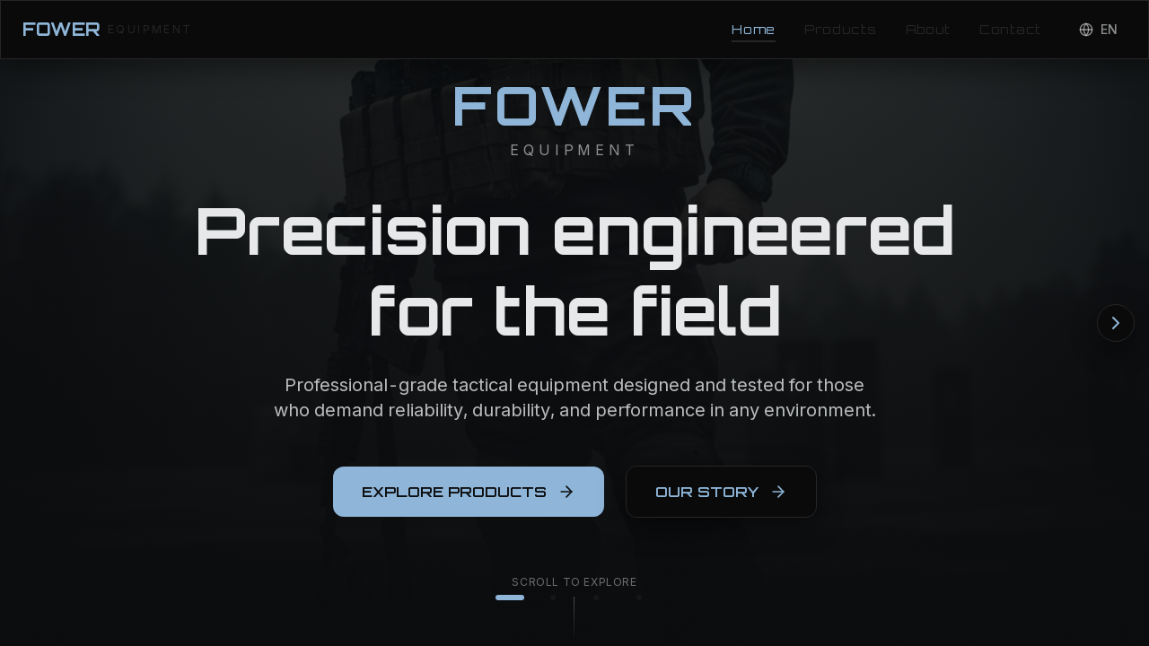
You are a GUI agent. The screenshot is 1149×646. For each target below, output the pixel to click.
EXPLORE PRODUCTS (468, 499)
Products (840, 29)
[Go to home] (510, 597)
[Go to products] (553, 597)
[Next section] (1116, 323)
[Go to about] (596, 597)
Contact (1010, 29)
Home (754, 30)
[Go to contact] (639, 597)
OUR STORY (721, 499)
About (929, 29)
